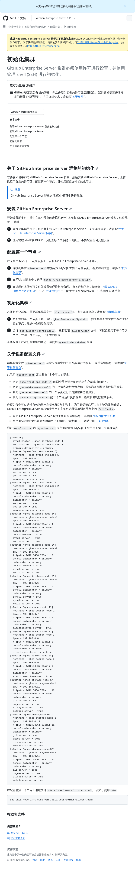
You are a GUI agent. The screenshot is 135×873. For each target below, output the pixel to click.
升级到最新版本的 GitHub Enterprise (97, 42)
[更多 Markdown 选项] (41, 112)
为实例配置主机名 (104, 416)
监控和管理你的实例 (35, 26)
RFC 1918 (102, 421)
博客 (78, 860)
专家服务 (68, 860)
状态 (50, 860)
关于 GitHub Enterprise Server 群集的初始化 (52, 168)
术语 (35, 860)
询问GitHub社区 (18, 833)
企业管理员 (14, 26)
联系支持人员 (16, 838)
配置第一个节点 (24, 252)
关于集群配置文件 (26, 354)
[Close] (125, 6)
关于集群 (77, 97)
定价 (58, 860)
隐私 (42, 860)
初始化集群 (70, 26)
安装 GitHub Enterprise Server (39, 208)
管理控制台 (53, 291)
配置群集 (55, 26)
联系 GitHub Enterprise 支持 (43, 46)
